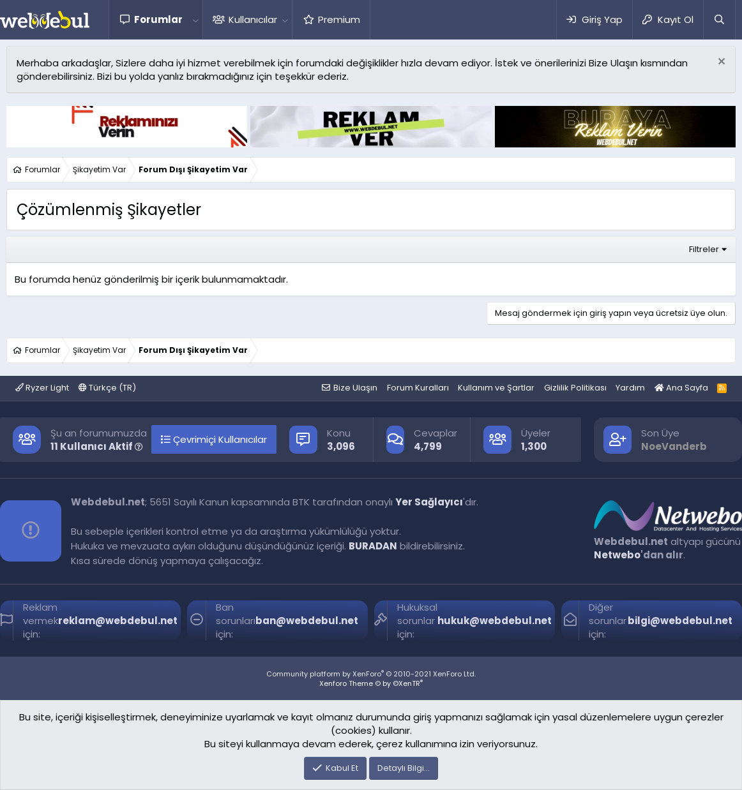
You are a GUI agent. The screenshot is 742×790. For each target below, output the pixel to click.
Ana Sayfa (681, 388)
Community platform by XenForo (371, 674)
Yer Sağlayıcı (429, 502)
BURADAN (373, 546)
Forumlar (158, 19)
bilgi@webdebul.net (680, 620)
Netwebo (617, 555)
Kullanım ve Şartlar (496, 388)
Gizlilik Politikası (575, 388)
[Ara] (719, 19)
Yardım (630, 388)
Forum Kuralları (418, 388)
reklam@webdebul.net (118, 620)
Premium (339, 19)
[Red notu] (720, 63)
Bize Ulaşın (355, 388)
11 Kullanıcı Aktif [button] (96, 446)
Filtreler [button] (704, 249)
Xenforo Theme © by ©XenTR (371, 683)
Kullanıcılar (253, 19)
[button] (195, 19)
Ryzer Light (42, 388)
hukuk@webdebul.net (494, 620)
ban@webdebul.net (306, 620)
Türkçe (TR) (107, 388)
